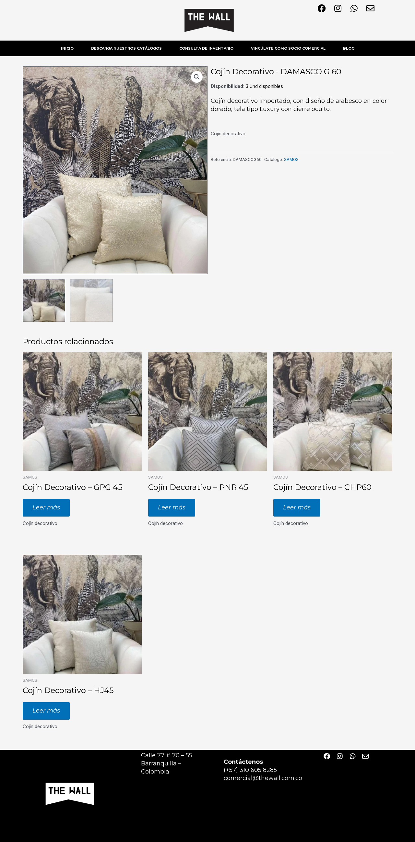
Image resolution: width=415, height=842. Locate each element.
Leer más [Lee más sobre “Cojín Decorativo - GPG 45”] (46, 507)
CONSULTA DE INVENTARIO (206, 48)
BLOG (348, 48)
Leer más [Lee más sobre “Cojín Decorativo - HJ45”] (46, 710)
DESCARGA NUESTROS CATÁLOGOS (126, 48)
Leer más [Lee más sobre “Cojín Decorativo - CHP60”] (297, 507)
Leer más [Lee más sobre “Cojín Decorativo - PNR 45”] (171, 507)
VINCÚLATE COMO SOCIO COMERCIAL (288, 48)
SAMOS (291, 159)
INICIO (67, 48)
